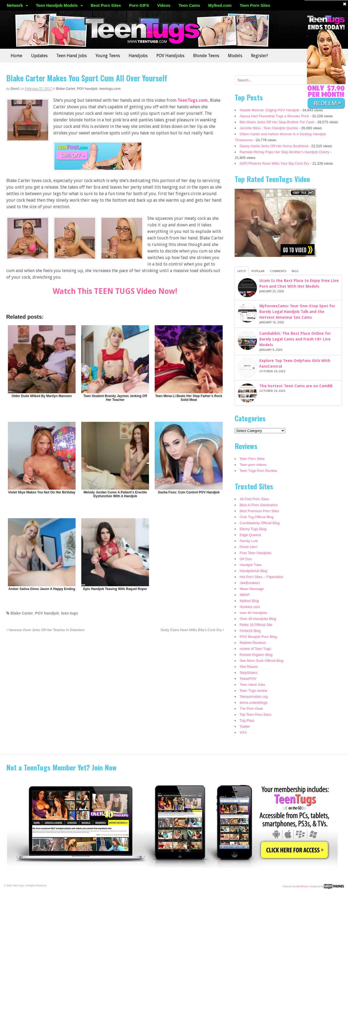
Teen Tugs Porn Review (258, 471)
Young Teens (107, 55)
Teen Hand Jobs (71, 55)
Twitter (245, 726)
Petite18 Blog (250, 631)
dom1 (15, 89)
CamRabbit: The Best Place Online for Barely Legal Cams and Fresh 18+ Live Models (295, 339)
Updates (39, 55)
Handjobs (138, 55)
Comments (278, 271)
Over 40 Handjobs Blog (258, 619)
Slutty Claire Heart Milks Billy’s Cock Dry (192, 630)
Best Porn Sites (106, 5)
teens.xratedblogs (254, 703)
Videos (163, 5)
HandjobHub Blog (253, 571)
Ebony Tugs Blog (253, 529)
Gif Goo (246, 559)
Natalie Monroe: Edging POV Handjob (269, 110)
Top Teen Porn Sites (255, 714)
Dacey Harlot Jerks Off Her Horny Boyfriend (274, 146)
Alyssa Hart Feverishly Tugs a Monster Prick (274, 116)
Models (235, 55)
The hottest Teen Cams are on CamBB (296, 386)
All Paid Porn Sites (254, 499)
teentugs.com (110, 89)
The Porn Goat (251, 709)
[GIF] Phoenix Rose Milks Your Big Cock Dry (274, 163)
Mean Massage (252, 589)
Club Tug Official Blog (257, 517)
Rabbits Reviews (253, 643)
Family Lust (248, 541)
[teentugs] (97, 167)
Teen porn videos (253, 465)
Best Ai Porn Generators (259, 505)
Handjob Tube (251, 565)
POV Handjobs (170, 55)
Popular (258, 271)
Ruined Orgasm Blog (256, 655)
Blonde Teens (206, 55)
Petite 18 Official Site (256, 625)
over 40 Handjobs (253, 613)
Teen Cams (189, 5)
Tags (294, 271)
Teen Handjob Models (57, 5)
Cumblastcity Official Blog (259, 523)
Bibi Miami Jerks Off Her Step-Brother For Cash (277, 122)
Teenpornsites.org (254, 697)
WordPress (302, 886)
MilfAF (245, 595)
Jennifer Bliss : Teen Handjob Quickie (269, 128)
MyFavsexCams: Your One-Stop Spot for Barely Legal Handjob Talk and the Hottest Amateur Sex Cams (297, 312)
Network (15, 5)
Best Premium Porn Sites (259, 511)
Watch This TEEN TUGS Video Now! (115, 291)
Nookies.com (250, 607)
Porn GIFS (139, 5)
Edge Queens (250, 535)
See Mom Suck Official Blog (261, 661)
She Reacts (249, 667)
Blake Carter (65, 89)
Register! (259, 55)
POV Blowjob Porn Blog (258, 637)
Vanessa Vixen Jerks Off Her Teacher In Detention (45, 630)
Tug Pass (247, 720)
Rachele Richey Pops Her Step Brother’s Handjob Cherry (284, 152)
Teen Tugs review (253, 691)
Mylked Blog (249, 601)
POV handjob (87, 89)
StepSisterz (248, 673)
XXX (243, 732)
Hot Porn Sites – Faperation (261, 577)
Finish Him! (248, 547)
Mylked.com (220, 5)
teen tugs (69, 613)
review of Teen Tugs (255, 649)
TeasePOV (248, 679)
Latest (241, 271)
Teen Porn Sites (255, 5)
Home (16, 55)
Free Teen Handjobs (255, 553)
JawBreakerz (250, 583)
